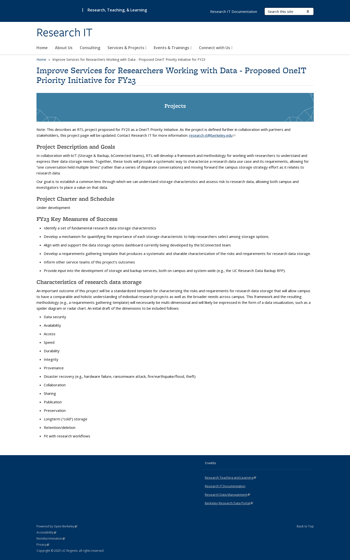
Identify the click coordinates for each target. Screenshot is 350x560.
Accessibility (46, 532)
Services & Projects (127, 47)
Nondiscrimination (50, 538)
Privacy (42, 544)
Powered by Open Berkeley (56, 526)
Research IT (64, 32)
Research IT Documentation (233, 11)
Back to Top (305, 526)
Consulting (90, 47)
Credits (210, 463)
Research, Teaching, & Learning (117, 10)
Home (42, 47)
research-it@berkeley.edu (212, 135)
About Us (63, 47)
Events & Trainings (173, 47)
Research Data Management (227, 494)
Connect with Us (216, 47)
